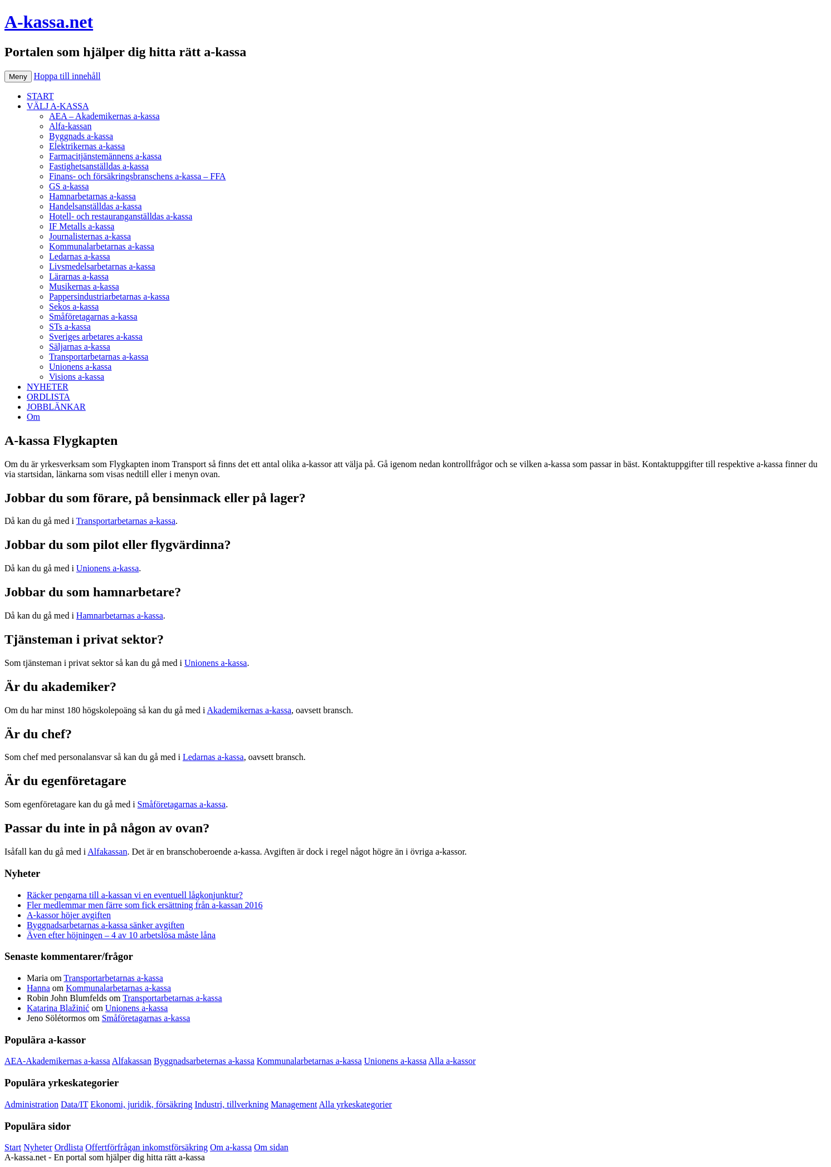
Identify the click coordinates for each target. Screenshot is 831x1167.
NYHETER (48, 386)
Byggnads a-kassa (81, 136)
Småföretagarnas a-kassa (93, 316)
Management (294, 1104)
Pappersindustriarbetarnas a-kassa (109, 296)
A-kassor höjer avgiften (69, 915)
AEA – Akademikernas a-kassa (104, 116)
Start (12, 1147)
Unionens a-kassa (80, 366)
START (40, 96)
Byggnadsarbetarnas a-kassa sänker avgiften (105, 925)
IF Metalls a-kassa (81, 226)
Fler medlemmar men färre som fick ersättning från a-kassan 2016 (144, 905)
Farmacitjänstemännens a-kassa (105, 156)
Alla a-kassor (452, 1061)
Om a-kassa (231, 1147)
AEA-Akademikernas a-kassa (57, 1061)
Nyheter (37, 1147)
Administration (31, 1104)
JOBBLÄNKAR (56, 406)
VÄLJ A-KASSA (58, 106)
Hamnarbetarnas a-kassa (92, 196)
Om (33, 416)
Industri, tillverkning (231, 1104)
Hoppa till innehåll (67, 76)
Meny (18, 76)
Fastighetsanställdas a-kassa (99, 166)
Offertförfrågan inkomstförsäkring (146, 1147)
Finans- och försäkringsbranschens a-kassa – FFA (137, 176)
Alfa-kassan (70, 126)
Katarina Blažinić (58, 1008)
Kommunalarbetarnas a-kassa (101, 246)
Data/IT (74, 1104)
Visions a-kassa (76, 376)
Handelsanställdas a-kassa (95, 206)
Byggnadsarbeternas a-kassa (204, 1061)
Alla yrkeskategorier (355, 1104)
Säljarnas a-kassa (79, 346)
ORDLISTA (48, 396)
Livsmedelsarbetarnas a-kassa (102, 266)
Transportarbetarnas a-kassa (98, 356)
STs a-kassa (70, 326)
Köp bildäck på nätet (244, 1157)
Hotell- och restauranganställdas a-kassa (120, 216)
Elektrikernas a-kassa (87, 146)
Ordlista (69, 1147)
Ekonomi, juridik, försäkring (141, 1104)
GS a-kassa (69, 186)
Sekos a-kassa (74, 306)
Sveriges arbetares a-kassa (96, 336)
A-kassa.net (48, 22)
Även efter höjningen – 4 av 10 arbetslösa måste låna (121, 935)
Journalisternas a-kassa (90, 236)
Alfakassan (107, 851)
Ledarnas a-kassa (79, 256)
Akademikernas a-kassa (249, 710)
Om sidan (271, 1147)
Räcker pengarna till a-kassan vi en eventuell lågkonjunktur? (135, 895)
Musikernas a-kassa (84, 286)
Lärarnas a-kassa (79, 276)
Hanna (38, 988)
